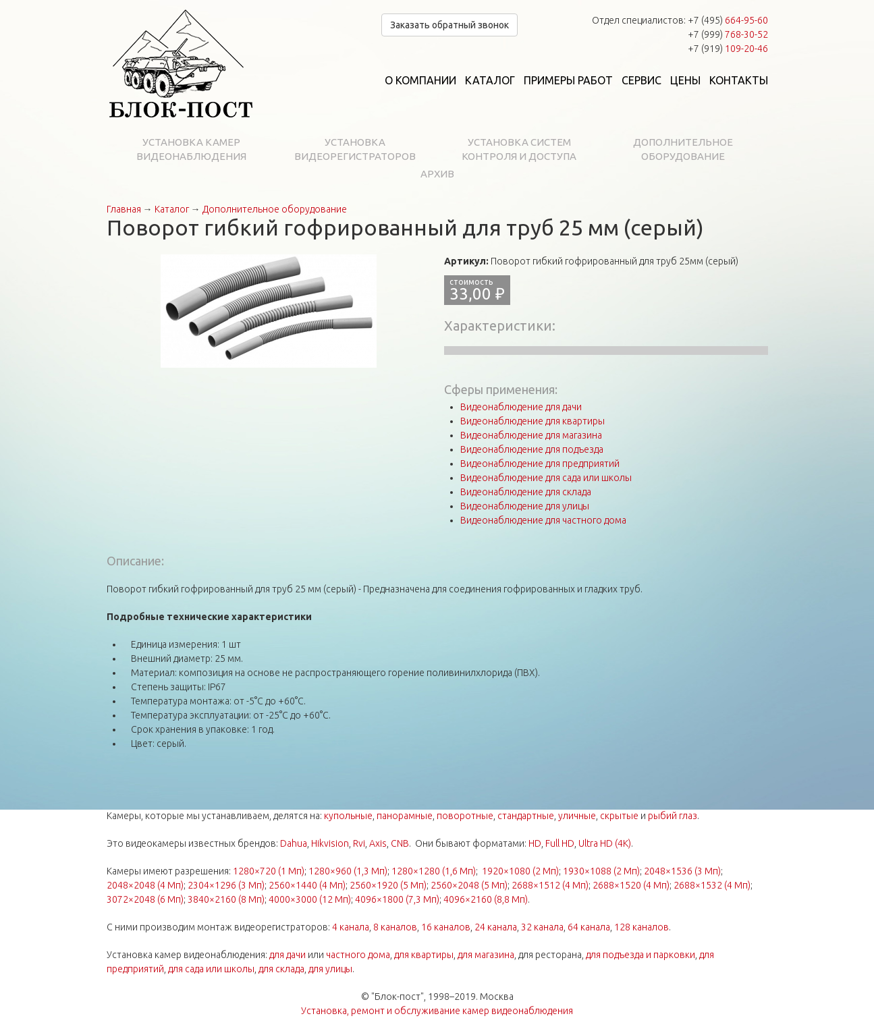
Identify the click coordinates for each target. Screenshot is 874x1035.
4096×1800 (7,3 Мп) (397, 899)
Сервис (641, 80)
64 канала (589, 927)
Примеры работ (568, 80)
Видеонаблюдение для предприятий (540, 463)
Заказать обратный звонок (449, 25)
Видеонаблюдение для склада (525, 491)
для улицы (330, 968)
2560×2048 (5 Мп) (469, 885)
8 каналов (395, 927)
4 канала (350, 927)
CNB (400, 843)
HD (534, 843)
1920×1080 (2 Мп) (520, 871)
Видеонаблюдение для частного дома (543, 520)
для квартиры (424, 954)
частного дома (358, 954)
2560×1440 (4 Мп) (307, 885)
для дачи (287, 954)
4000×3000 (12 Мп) (310, 899)
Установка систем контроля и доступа (519, 149)
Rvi (359, 843)
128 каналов (641, 927)
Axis (378, 843)
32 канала (542, 927)
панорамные (405, 815)
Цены (685, 80)
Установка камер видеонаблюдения (191, 149)
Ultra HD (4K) (604, 843)
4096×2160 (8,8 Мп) (485, 899)
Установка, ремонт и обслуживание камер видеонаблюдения (437, 1010)
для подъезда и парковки (640, 954)
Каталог (490, 80)
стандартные (525, 815)
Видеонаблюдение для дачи (521, 406)
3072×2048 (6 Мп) (145, 899)
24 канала (495, 927)
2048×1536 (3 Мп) (682, 871)
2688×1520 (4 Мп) (631, 885)
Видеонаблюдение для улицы (524, 506)
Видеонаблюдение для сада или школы (546, 477)
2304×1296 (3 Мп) (226, 885)
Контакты (738, 80)
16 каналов (445, 927)
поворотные (465, 815)
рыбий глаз (672, 815)
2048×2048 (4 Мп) (145, 885)
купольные (348, 815)
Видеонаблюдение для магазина (531, 435)
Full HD (559, 843)
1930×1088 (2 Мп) (601, 871)
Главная (124, 209)
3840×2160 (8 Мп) (226, 899)
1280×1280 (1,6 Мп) (433, 871)
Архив (437, 173)
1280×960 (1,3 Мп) (347, 871)
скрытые (619, 815)
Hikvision (330, 843)
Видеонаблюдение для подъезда (531, 449)
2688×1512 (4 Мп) (550, 885)
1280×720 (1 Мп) (268, 871)
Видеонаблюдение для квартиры (532, 421)
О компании (420, 80)
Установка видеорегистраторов (355, 149)
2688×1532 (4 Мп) (712, 885)
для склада (281, 968)
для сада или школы (211, 968)
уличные (577, 815)
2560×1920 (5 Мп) (388, 885)
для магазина (486, 954)
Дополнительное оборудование (683, 149)
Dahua (293, 843)
